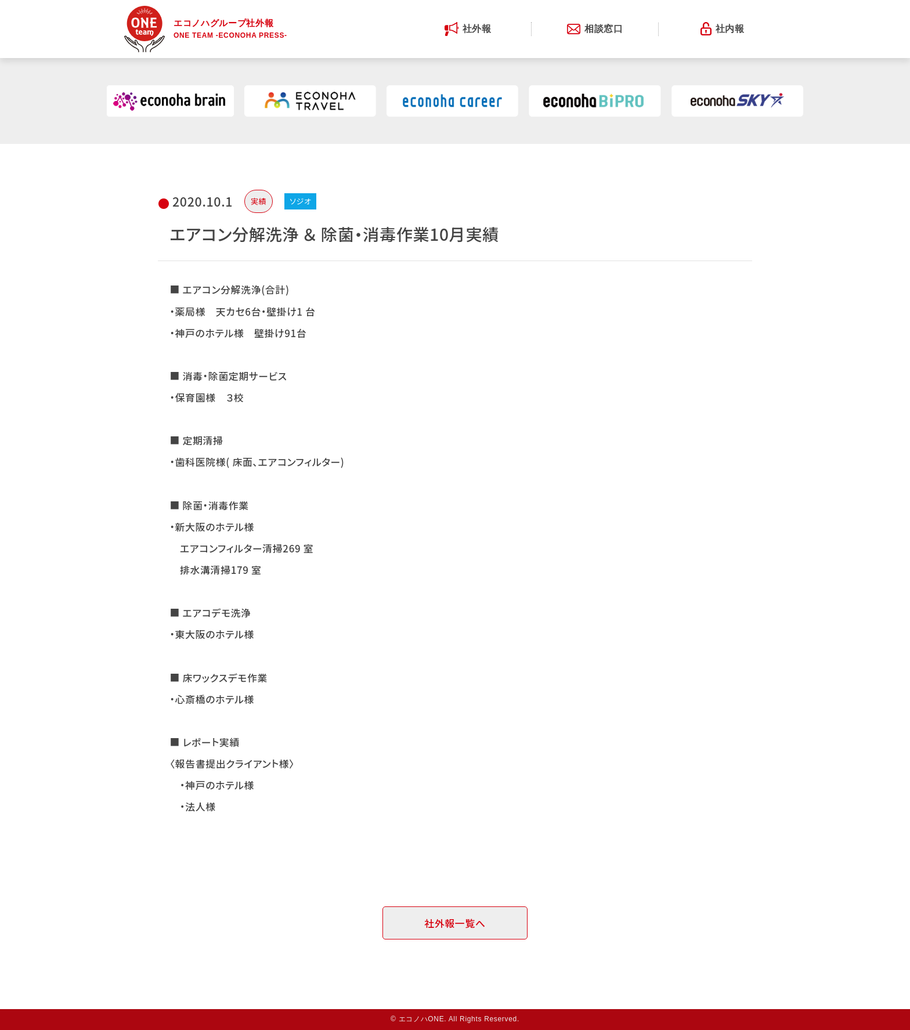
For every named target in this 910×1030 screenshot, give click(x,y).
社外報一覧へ (454, 923)
